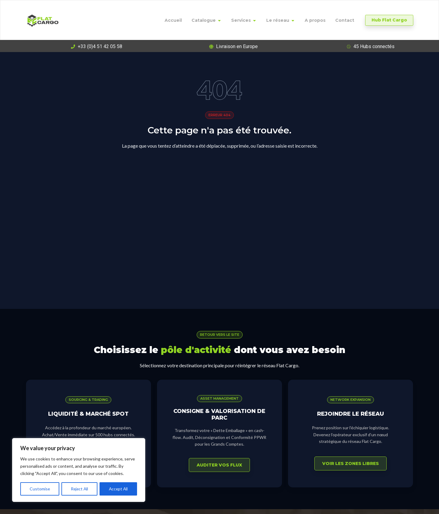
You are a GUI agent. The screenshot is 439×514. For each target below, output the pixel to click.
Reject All (79, 488)
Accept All (118, 488)
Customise (39, 488)
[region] (78, 470)
